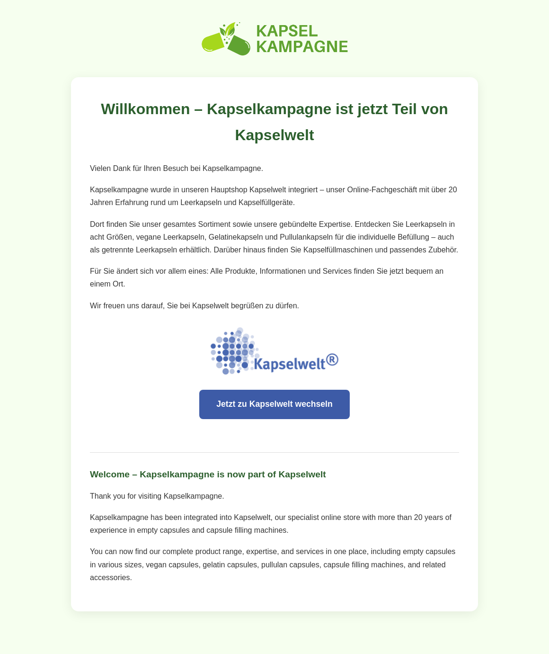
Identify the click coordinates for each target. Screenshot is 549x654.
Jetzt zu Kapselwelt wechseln (274, 404)
